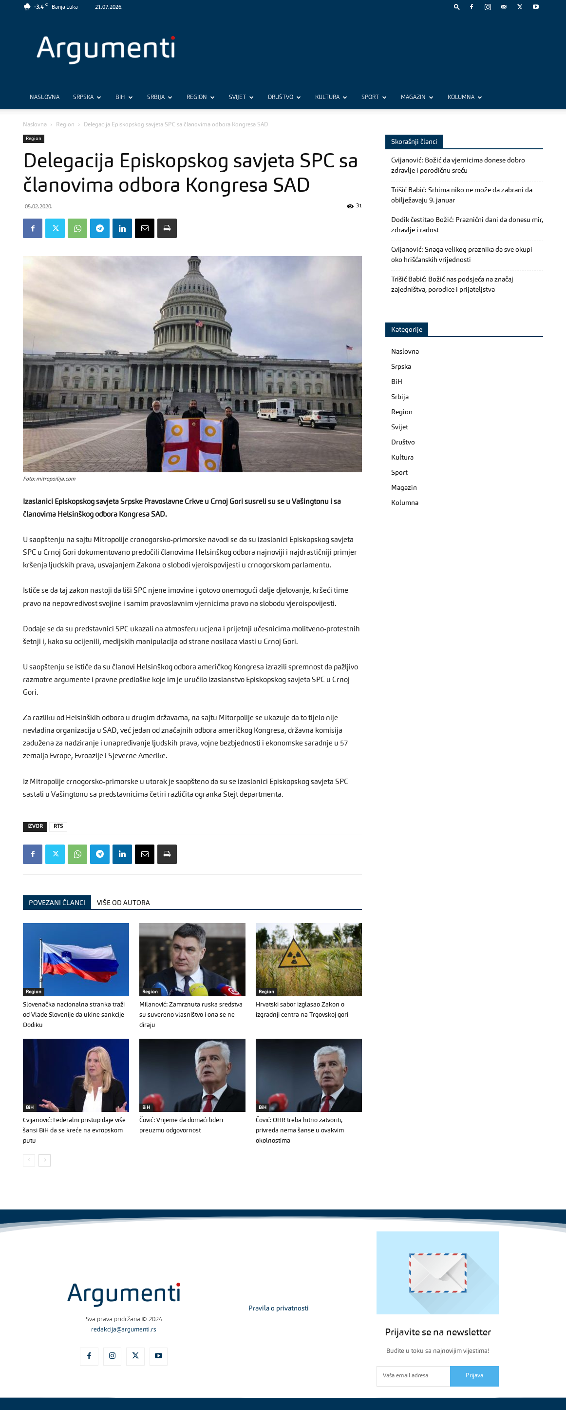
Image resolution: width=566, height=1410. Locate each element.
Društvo (284, 98)
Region (201, 98)
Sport (374, 98)
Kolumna (465, 98)
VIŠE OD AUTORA (123, 903)
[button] (457, 6)
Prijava (474, 1376)
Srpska (87, 98)
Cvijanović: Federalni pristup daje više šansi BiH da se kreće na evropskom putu (74, 1130)
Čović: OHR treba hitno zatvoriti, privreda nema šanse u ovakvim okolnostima (300, 1130)
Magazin (417, 98)
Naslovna (44, 98)
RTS (58, 826)
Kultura (331, 98)
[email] (413, 1376)
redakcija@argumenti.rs (123, 1330)
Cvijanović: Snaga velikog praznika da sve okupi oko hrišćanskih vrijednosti (461, 254)
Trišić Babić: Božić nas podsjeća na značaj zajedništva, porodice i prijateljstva (452, 284)
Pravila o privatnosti (278, 1308)
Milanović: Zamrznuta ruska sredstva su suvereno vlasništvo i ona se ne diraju (191, 1015)
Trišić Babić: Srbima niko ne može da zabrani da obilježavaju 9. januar (461, 195)
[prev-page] (29, 1160)
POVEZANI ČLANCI (57, 903)
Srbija (159, 98)
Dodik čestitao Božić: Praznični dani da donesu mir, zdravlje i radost (467, 225)
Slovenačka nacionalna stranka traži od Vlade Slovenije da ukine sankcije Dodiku (74, 1015)
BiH (124, 98)
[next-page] (44, 1160)
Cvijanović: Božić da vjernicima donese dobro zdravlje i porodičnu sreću (458, 165)
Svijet (241, 98)
